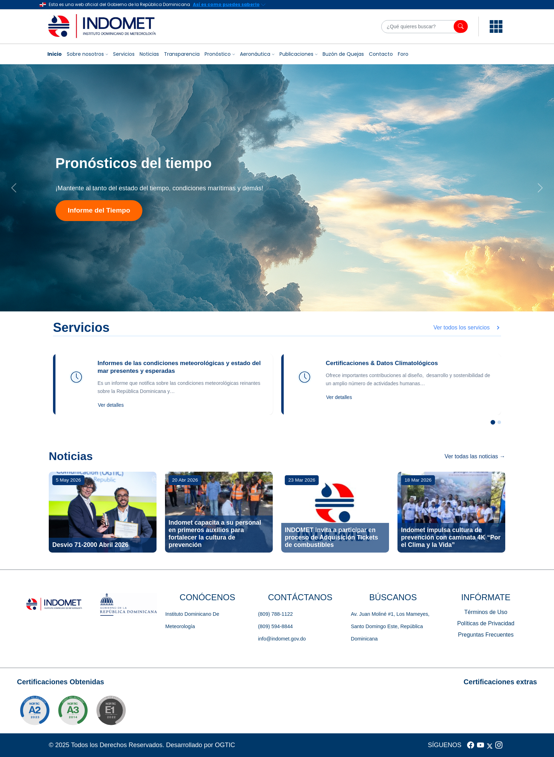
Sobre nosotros (85, 54)
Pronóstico (218, 54)
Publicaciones (296, 54)
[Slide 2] (499, 422)
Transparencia (182, 54)
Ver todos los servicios (467, 327)
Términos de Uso (485, 612)
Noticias (149, 54)
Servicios (124, 54)
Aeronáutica (255, 54)
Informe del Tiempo (99, 210)
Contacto (381, 54)
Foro (403, 54)
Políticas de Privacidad (485, 623)
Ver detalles (111, 405)
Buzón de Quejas (343, 54)
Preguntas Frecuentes (485, 635)
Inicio (54, 54)
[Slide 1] (493, 422)
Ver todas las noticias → (474, 456)
